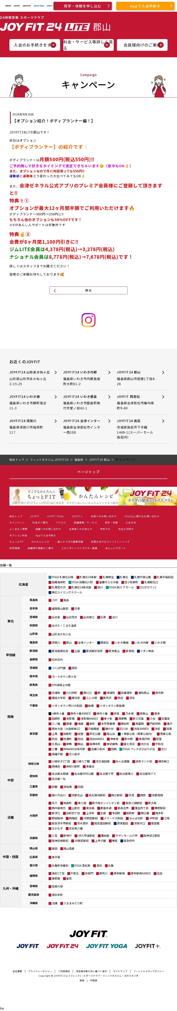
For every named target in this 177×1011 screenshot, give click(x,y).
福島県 (34, 642)
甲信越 (10, 654)
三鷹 (54, 749)
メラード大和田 (113, 818)
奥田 (54, 848)
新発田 (130, 651)
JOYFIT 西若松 (136, 402)
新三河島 (138, 718)
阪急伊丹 (129, 841)
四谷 (54, 739)
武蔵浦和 (126, 693)
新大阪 (152, 803)
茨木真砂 (82, 823)
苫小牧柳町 (131, 582)
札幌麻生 (108, 577)
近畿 (10, 817)
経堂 (80, 734)
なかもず (57, 828)
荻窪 (159, 739)
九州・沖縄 (10, 888)
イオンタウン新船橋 (112, 706)
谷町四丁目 (73, 813)
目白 (80, 739)
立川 (164, 749)
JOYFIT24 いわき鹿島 (82, 402)
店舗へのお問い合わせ (48, 529)
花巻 (77, 608)
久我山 (56, 744)
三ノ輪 (56, 724)
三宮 (54, 835)
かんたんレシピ (41, 541)
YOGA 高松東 (82, 865)
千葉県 (34, 705)
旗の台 (109, 729)
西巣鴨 (122, 718)
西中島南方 (59, 808)
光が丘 (145, 744)
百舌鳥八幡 (76, 828)
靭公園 (145, 813)
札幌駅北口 (151, 582)
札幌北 (124, 577)
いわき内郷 (141, 642)
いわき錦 (160, 642)
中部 (10, 780)
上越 (77, 651)
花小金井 (74, 754)
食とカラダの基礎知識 (70, 541)
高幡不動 (57, 754)
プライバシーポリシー (40, 971)
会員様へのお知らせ (80, 529)
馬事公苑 (165, 734)
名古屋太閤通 (60, 774)
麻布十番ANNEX (80, 713)
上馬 (54, 734)
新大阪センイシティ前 (105, 803)
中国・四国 (10, 856)
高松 (99, 865)
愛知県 (34, 776)
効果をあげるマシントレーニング (110, 541)
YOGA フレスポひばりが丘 (139, 749)
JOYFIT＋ (77, 516)
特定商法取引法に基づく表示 (91, 971)
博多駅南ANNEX (141, 873)
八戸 (54, 600)
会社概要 (17, 971)
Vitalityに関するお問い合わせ (142, 516)
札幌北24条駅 (88, 577)
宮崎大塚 (57, 886)
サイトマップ (120, 971)
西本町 (159, 813)
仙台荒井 (71, 617)
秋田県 (34, 625)
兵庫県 (34, 838)
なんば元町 (136, 818)
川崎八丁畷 (83, 761)
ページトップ (88, 471)
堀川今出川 (59, 795)
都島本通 (105, 808)
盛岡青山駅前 (60, 608)
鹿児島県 (33, 894)
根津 (157, 713)
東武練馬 (112, 744)
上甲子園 (100, 841)
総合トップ (15, 516)
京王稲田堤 (103, 761)
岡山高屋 (68, 848)
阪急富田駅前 (102, 823)
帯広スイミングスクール (67, 592)
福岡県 (34, 876)
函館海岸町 (59, 582)
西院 (143, 795)
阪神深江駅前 (152, 835)
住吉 (160, 873)
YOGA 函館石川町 (82, 582)
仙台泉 (56, 617)
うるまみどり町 (73, 903)
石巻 (103, 617)
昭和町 (130, 813)
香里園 (155, 823)
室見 (69, 878)
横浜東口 (163, 761)
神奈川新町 (73, 766)
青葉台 (90, 766)
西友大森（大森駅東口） (67, 729)
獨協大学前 (59, 698)
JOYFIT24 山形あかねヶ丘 (29, 378)
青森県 (34, 600)
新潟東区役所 (94, 651)
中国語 (93, 980)
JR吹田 (153, 818)
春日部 (76, 698)
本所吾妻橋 (108, 724)
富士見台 (129, 744)
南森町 (67, 803)
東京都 (34, 733)
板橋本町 (94, 744)
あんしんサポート (115, 548)
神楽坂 (114, 739)
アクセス (61, 522)
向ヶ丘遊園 (122, 761)
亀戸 (169, 724)
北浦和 (56, 693)
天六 (54, 803)
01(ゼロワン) (148, 587)
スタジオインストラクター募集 (79, 548)
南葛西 (139, 724)
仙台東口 (88, 617)
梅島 (80, 724)
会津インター (86, 642)
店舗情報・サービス (85, 522)
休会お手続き (126, 529)
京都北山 (77, 795)
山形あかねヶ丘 (61, 634)
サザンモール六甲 (126, 835)
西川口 (87, 693)
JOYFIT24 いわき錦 (29, 402)
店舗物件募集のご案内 (40, 548)
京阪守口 (139, 823)
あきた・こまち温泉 (64, 625)
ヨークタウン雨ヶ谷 (64, 676)
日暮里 (166, 718)
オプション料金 (18, 535)
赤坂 (116, 713)
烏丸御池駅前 (97, 795)
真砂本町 (57, 895)
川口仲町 (71, 693)
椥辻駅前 (116, 795)
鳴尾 (114, 841)
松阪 (80, 787)
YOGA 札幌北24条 (63, 577)
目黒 (169, 729)
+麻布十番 (58, 713)
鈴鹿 (54, 787)
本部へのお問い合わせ (104, 516)
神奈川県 (33, 764)
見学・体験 (111, 522)
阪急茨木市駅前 (61, 823)
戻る (88, 290)
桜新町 (67, 734)
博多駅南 (119, 873)
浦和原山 (143, 693)
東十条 (108, 718)
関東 (10, 716)
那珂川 (103, 873)
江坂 (167, 818)
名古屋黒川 (126, 774)
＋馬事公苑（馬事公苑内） (137, 734)
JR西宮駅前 (81, 841)
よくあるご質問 (18, 529)
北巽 (103, 813)
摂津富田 (122, 823)
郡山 (69, 642)
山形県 (34, 634)
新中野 (129, 739)
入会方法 (131, 522)
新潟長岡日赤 (60, 651)
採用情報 (14, 548)
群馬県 (34, 685)
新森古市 (123, 808)
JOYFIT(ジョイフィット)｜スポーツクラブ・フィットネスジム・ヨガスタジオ (96, 975)
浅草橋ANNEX (89, 718)
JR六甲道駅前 (86, 835)
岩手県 (34, 608)
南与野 (159, 693)
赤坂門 (89, 873)
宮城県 (34, 617)
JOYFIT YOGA (55, 516)
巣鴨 (69, 744)
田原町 (56, 718)
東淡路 (90, 808)
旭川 (100, 587)
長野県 (34, 659)
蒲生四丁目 (141, 808)
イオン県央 (147, 651)
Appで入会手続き (145, 5)
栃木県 (34, 676)
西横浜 (56, 766)
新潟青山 (114, 651)
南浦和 (111, 693)
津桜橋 (67, 787)
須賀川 (56, 642)
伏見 (131, 795)
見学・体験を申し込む (82, 5)
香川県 (34, 865)
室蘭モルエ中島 (108, 582)
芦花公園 (94, 734)
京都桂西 (157, 795)
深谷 (132, 698)
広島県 (34, 857)
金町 (92, 724)
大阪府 (34, 815)
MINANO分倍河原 (74, 749)
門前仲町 (155, 724)
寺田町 (116, 813)
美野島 (56, 878)
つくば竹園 (59, 668)
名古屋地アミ (148, 774)
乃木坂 (130, 713)
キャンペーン (17, 522)
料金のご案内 (40, 522)
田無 (113, 749)
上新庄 (76, 808)
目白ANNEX (96, 739)
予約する (105, 529)
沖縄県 (34, 903)
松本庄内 (57, 659)
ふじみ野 (91, 698)
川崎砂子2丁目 (61, 761)
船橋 (91, 706)
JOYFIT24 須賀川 (29, 426)
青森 (66, 600)
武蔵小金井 (98, 749)
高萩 (74, 668)
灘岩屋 (105, 835)
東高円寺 (144, 739)
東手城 (56, 857)
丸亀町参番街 (60, 865)
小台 (152, 718)
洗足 (157, 729)
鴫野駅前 (160, 808)
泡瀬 (54, 903)
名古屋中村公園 (84, 774)
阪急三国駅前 (134, 803)
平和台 (159, 744)
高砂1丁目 (58, 873)
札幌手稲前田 (165, 577)
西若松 (104, 642)
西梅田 (73, 818)
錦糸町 (125, 724)
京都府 (34, 795)
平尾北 (74, 873)
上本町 (90, 813)
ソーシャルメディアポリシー (149, 971)
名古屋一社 (59, 779)
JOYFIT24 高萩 (136, 429)
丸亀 (111, 865)
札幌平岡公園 (142, 577)
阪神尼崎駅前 (60, 841)
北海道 (23, 584)
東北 (10, 621)
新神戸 (67, 835)
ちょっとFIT (16, 541)
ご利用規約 (64, 971)
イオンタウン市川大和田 (67, 706)
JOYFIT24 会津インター (82, 426)
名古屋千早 (107, 774)
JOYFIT (34, 516)
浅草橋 (70, 718)
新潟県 (34, 651)
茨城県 (34, 668)
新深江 (56, 813)
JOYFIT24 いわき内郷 (82, 378)
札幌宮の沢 (59, 587)
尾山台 (111, 734)
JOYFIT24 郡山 (136, 378)
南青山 (144, 713)
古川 (115, 617)
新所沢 (107, 698)
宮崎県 (34, 886)
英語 (82, 980)
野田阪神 (57, 818)
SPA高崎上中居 (61, 685)
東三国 (82, 803)
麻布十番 (102, 713)
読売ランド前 (144, 761)
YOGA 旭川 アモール (121, 587)
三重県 (34, 786)
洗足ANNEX (141, 729)
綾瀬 (69, 724)
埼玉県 (34, 695)
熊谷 (120, 698)
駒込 (80, 744)
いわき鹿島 (122, 642)
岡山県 (34, 848)
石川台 (124, 729)
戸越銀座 (93, 729)
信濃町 (67, 739)
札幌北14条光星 (81, 587)
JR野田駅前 (90, 818)
